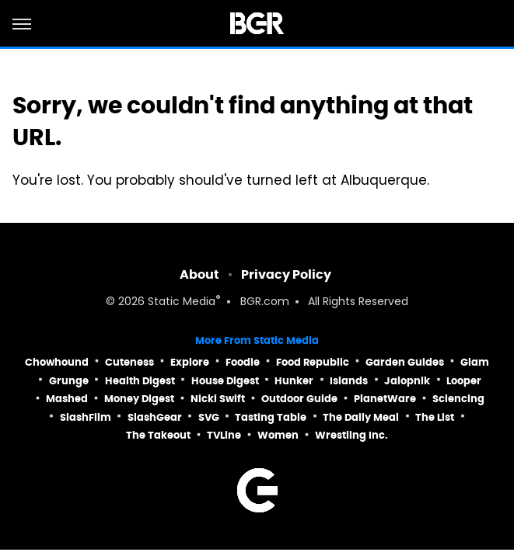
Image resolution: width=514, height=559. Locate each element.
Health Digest (140, 380)
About (199, 274)
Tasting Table (270, 417)
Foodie (243, 362)
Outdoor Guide (299, 398)
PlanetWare (385, 398)
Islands (349, 380)
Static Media (181, 302)
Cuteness (129, 362)
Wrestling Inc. (351, 435)
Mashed (67, 398)
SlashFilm (85, 417)
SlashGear (155, 417)
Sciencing (458, 398)
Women (278, 435)
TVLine (224, 435)
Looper (463, 380)
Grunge (69, 380)
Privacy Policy (286, 274)
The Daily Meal (361, 417)
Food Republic (312, 362)
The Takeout (158, 435)
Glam (474, 362)
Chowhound (57, 362)
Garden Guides (404, 362)
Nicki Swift (218, 398)
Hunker (293, 380)
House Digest (225, 380)
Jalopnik (407, 380)
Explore (189, 362)
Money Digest (139, 398)
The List (434, 417)
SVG (208, 417)
